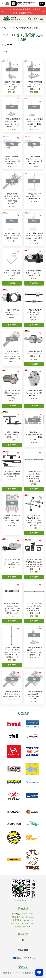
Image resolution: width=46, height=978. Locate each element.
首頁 (4, 27)
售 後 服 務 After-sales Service (23, 917)
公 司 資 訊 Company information (23, 923)
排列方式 (7, 45)
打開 (42, 4)
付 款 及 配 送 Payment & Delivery (23, 920)
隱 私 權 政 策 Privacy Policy (33, 973)
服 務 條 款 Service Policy (12, 973)
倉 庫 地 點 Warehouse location (23, 914)
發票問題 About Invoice (23, 927)
